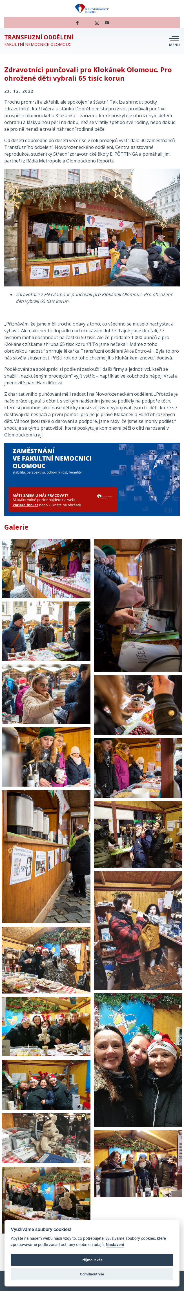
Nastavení (115, 1244)
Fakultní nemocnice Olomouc (39, 40)
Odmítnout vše (92, 1274)
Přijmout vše (91, 1260)
